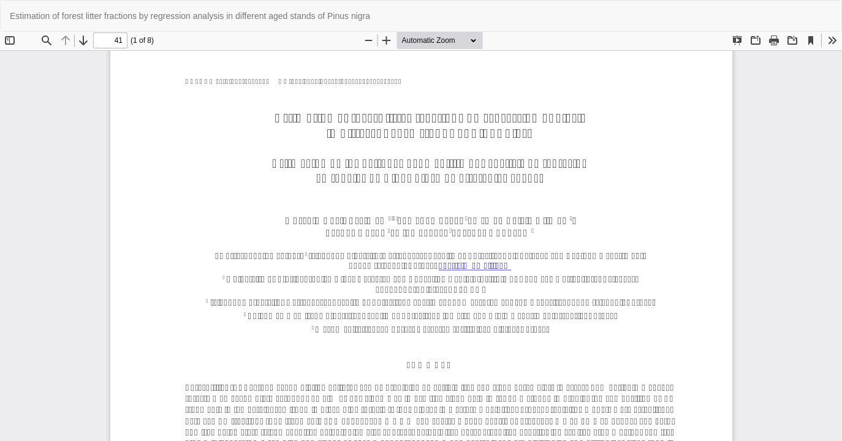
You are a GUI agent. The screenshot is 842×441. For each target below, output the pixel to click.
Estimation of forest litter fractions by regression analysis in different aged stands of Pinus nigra (190, 16)
